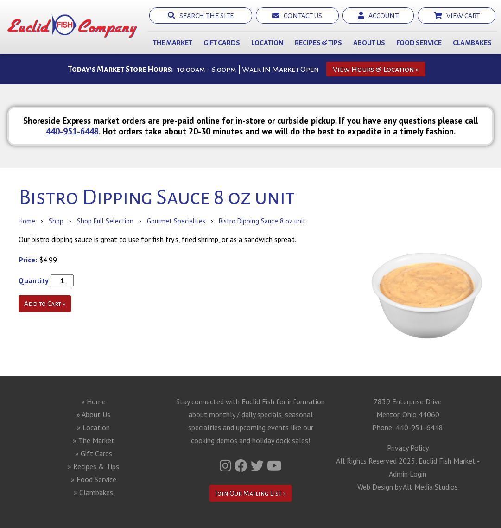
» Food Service (93, 479)
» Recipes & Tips (93, 466)
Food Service (419, 42)
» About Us (93, 414)
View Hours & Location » (376, 69)
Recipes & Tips (318, 42)
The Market (172, 42)
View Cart (457, 15)
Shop (56, 220)
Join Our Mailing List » (250, 493)
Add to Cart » (44, 303)
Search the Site (201, 15)
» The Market (93, 440)
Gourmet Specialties (176, 220)
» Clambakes (93, 492)
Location (267, 42)
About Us (369, 42)
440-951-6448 (72, 131)
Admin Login (407, 473)
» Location (93, 427)
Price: (28, 259)
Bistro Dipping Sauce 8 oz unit (262, 220)
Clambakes (472, 42)
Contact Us (297, 15)
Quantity (34, 280)
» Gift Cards (93, 453)
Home (27, 220)
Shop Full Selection (105, 220)
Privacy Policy (408, 447)
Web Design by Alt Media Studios (407, 486)
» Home (93, 401)
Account (378, 15)
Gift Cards (221, 42)
